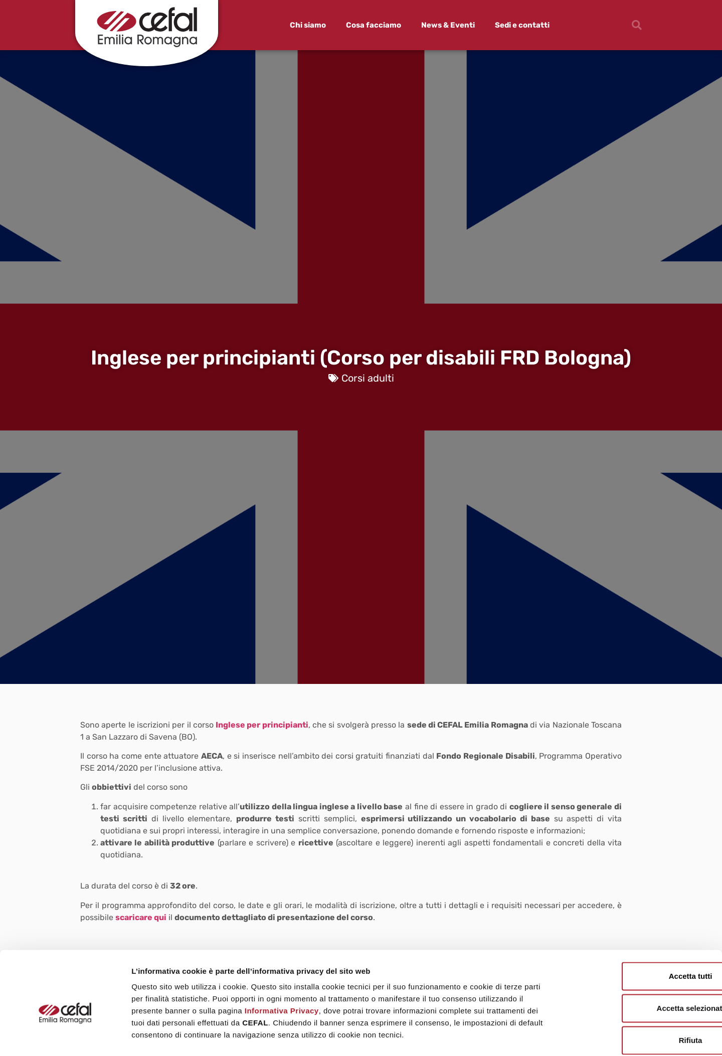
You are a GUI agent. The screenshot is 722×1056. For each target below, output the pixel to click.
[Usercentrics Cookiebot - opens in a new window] (65, 1036)
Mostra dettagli (527, 1036)
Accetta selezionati (638, 958)
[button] (637, 25)
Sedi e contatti (522, 25)
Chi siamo (308, 25)
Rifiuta (638, 990)
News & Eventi (448, 25)
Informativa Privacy (282, 960)
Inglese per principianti (262, 725)
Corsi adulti (367, 378)
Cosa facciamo (373, 25)
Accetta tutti (638, 926)
